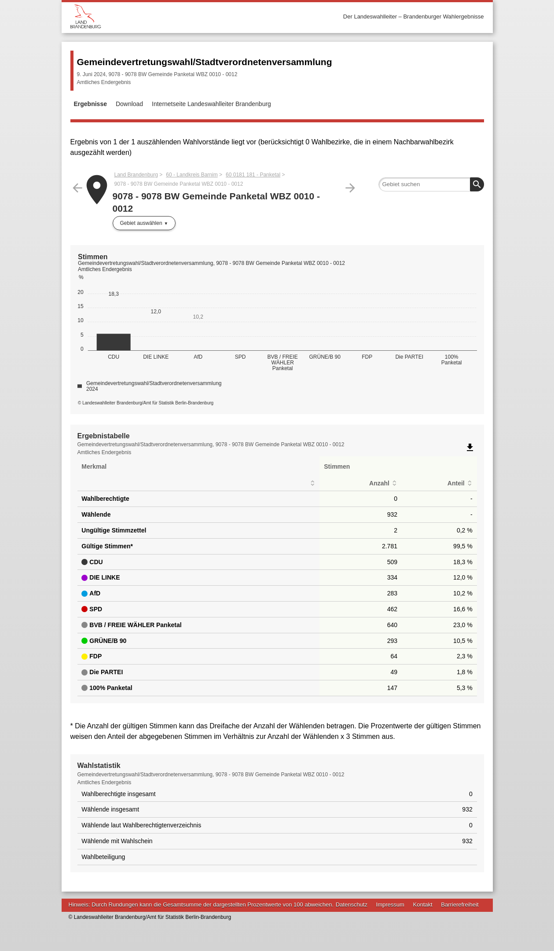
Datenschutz (351, 904)
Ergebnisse (90, 103)
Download (129, 103)
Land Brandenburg (136, 175)
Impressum (390, 904)
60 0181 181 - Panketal (253, 175)
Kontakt (423, 904)
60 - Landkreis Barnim (191, 175)
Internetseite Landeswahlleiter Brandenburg (211, 103)
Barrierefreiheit (459, 904)
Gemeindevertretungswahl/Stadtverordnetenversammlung (204, 62)
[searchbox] (431, 184)
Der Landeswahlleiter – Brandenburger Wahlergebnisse (413, 16)
